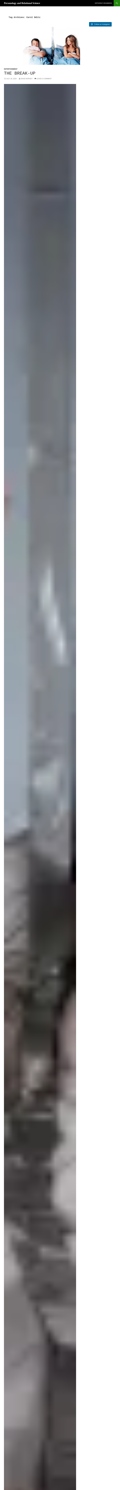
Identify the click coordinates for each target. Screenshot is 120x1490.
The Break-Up (19, 73)
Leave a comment (44, 79)
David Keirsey (27, 79)
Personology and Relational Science (22, 3)
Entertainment (10, 69)
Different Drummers (103, 3)
